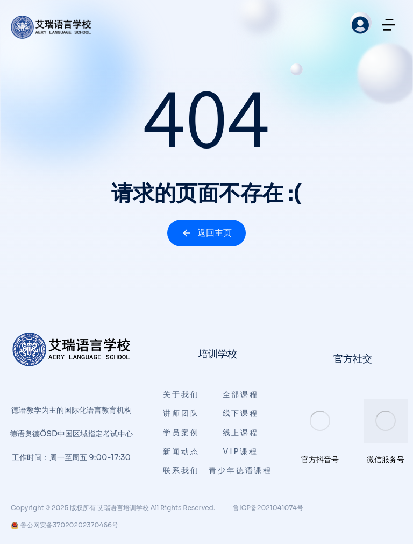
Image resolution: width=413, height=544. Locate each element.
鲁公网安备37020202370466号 (64, 525)
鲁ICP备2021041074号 (268, 508)
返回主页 (206, 232)
